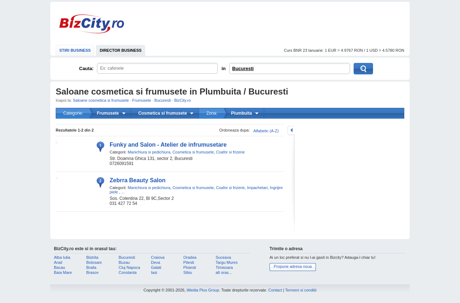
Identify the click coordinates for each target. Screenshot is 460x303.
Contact (275, 290)
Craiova (158, 257)
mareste (291, 130)
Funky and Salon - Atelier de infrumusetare (168, 145)
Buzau (124, 262)
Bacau (59, 267)
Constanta (128, 272)
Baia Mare (63, 272)
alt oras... (224, 272)
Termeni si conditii (300, 290)
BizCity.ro (91, 23)
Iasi (154, 272)
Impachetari (257, 187)
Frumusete (141, 100)
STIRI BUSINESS (75, 50)
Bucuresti (243, 68)
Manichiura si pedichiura (149, 152)
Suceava (223, 257)
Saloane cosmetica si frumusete (101, 100)
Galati (156, 267)
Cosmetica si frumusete (193, 152)
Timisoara (224, 267)
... (122, 192)
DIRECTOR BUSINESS (121, 50)
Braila (91, 267)
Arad (58, 262)
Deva (155, 262)
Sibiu (187, 272)
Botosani (94, 262)
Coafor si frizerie (230, 152)
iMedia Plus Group (203, 290)
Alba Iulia (62, 257)
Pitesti (188, 262)
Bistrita (92, 257)
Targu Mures (227, 262)
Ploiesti (189, 267)
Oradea (190, 257)
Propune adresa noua (293, 266)
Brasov (92, 272)
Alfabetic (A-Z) (266, 131)
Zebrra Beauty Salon (138, 180)
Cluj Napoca (129, 267)
